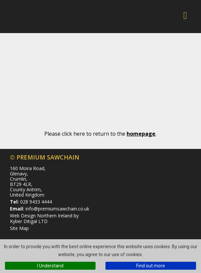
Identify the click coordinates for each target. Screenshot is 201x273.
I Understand (50, 265)
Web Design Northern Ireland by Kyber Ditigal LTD (44, 218)
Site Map (19, 228)
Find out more (150, 265)
